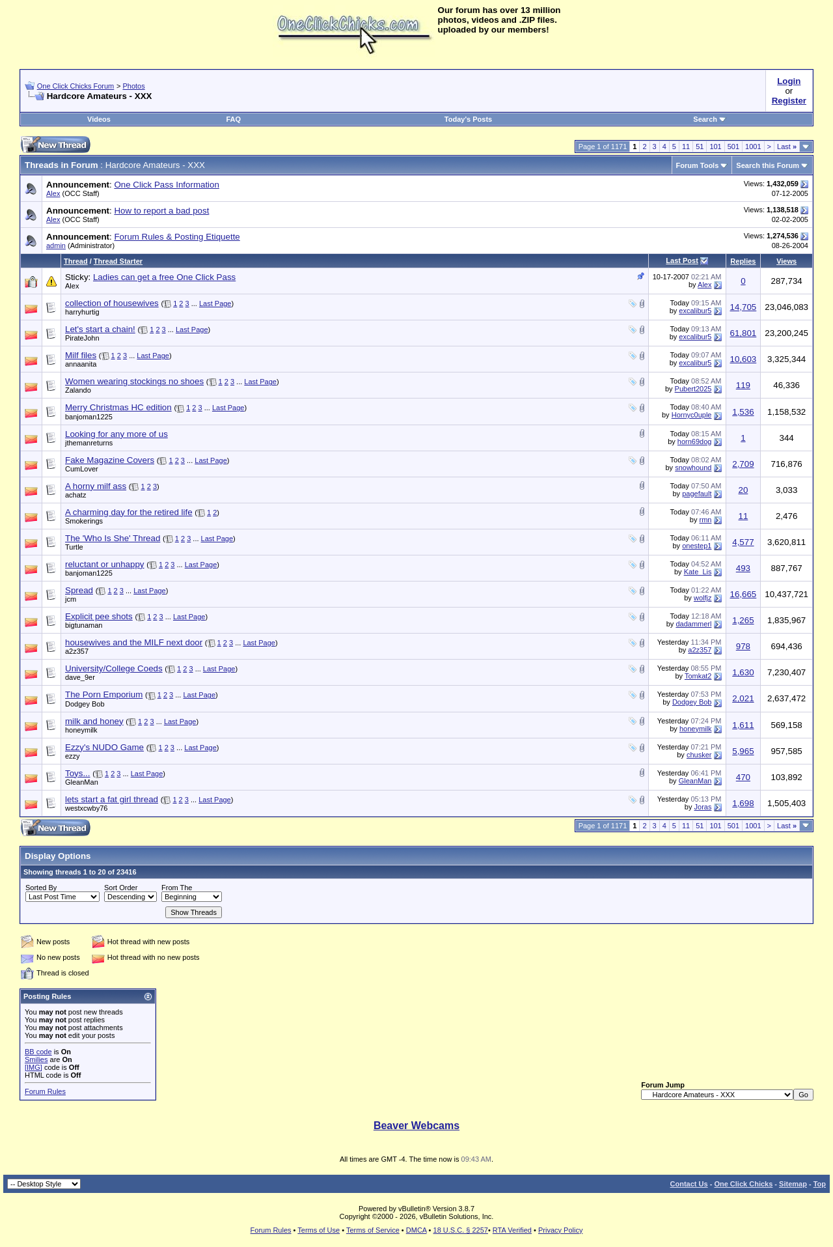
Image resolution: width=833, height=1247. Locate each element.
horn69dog (694, 441)
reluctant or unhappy (104, 564)
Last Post (682, 260)
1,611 (743, 725)
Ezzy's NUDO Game (104, 747)
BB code (38, 1052)
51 (699, 146)
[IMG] (33, 1067)
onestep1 (696, 546)
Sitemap (793, 1184)
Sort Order (120, 887)
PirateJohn (82, 338)
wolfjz (703, 598)
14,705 (743, 307)
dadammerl (693, 624)
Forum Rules (45, 1091)
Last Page (215, 303)
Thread (76, 261)
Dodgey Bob (85, 704)
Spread (79, 590)
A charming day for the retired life (129, 512)
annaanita (80, 364)
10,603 (743, 359)
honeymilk (81, 730)
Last (787, 146)
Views (786, 261)
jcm (70, 599)
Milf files (80, 355)
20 (743, 490)
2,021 (743, 698)
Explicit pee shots (99, 616)
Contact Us (689, 1184)
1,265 (743, 620)
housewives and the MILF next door (133, 642)
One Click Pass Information (166, 184)
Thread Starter (118, 261)
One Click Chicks (743, 1184)
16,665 (743, 594)
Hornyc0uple (692, 415)
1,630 (743, 672)
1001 (753, 146)
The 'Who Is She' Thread (112, 538)
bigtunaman (84, 625)
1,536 (743, 412)
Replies (743, 261)
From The (176, 887)
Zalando (78, 390)
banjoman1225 (89, 417)
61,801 (743, 333)
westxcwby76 (86, 808)
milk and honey (94, 721)
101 (715, 146)
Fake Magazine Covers (109, 460)
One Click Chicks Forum (76, 86)
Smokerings (84, 521)
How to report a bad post (161, 211)
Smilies (36, 1059)
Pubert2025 (693, 389)
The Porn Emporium (104, 694)
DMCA (416, 1230)
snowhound (693, 467)
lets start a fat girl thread (111, 799)
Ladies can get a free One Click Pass (164, 277)
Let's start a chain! (100, 329)
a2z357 (77, 651)
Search (709, 119)
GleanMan (81, 782)
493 (743, 568)
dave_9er (80, 677)
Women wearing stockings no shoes (134, 381)
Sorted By (41, 887)
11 (686, 146)
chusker (699, 755)
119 (743, 385)
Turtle (74, 547)
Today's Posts (468, 119)
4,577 (743, 542)
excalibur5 (695, 311)
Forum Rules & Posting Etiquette (176, 237)
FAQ (233, 119)
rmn (706, 520)
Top (819, 1184)
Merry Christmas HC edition (118, 407)
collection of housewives (112, 303)
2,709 (743, 464)
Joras (703, 807)
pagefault (696, 493)
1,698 (743, 803)
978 (743, 646)
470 (743, 777)
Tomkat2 (698, 676)
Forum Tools (697, 165)
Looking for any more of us (116, 434)
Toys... (77, 773)
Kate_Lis (698, 572)
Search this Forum (767, 165)
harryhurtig (82, 312)
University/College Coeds (114, 668)
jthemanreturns (89, 443)
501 (733, 146)
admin (56, 245)
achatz (75, 495)
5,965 (743, 751)
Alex (53, 193)
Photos (133, 86)
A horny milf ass (95, 486)
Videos (99, 119)
